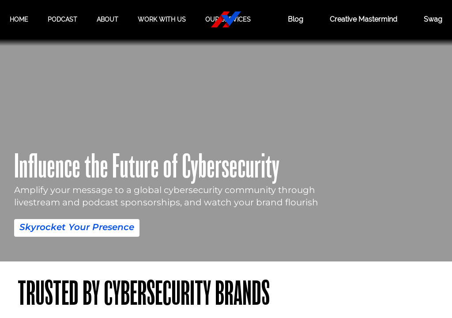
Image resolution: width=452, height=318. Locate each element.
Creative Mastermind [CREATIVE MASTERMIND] (359, 19)
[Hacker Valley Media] (226, 19)
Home (19, 19)
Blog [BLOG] (287, 19)
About (107, 19)
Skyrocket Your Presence (76, 227)
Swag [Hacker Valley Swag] (432, 19)
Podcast (62, 19)
